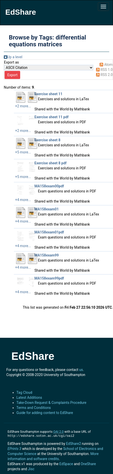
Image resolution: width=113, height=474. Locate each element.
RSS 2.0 (106, 75)
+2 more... (23, 106)
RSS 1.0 (106, 70)
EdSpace (66, 464)
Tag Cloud (24, 392)
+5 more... (23, 152)
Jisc (31, 469)
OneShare (88, 464)
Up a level (14, 57)
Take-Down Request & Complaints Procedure (51, 403)
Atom (108, 65)
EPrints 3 (14, 449)
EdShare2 (73, 444)
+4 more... (23, 200)
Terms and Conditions (33, 408)
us (81, 370)
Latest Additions (29, 398)
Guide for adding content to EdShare (44, 413)
